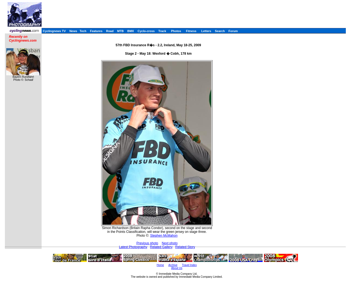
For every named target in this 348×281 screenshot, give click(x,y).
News (73, 31)
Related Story (185, 247)
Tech (83, 31)
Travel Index (189, 265)
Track (162, 31)
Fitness (191, 31)
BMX (130, 31)
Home (160, 265)
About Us (176, 268)
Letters (206, 31)
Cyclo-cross (146, 31)
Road (110, 31)
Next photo (170, 243)
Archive (172, 265)
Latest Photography (133, 247)
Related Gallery (161, 247)
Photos (176, 31)
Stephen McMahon (164, 235)
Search (220, 31)
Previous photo (147, 243)
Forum (233, 31)
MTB (120, 31)
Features (96, 31)
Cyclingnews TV (54, 31)
